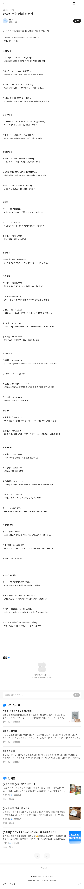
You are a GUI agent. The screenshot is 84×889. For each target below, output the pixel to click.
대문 (74, 3)
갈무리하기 (74, 884)
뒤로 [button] (4, 3)
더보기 (79, 3)
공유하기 (79, 884)
